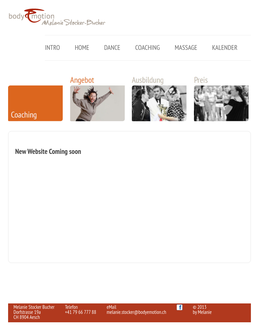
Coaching (147, 47)
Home (82, 47)
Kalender (224, 47)
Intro (52, 47)
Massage (186, 47)
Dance (112, 47)
